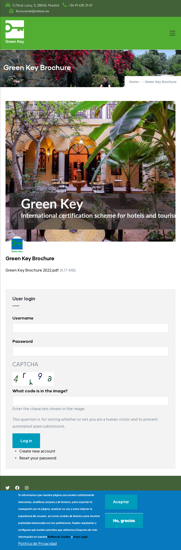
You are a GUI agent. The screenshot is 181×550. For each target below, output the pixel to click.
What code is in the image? (40, 390)
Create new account (37, 451)
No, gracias (124, 520)
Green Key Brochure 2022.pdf (32, 270)
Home (133, 82)
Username (22, 317)
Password (22, 341)
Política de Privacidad (37, 544)
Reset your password (37, 458)
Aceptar (121, 501)
